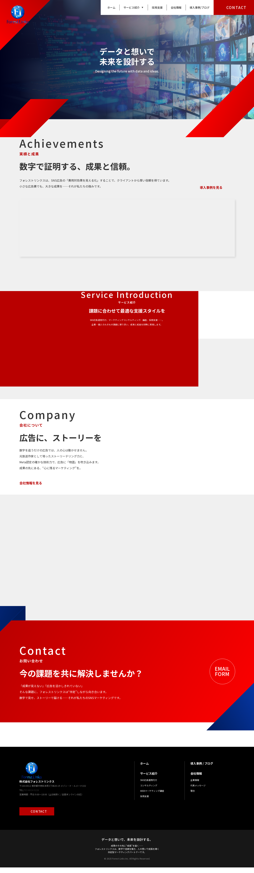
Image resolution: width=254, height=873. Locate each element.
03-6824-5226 (32, 795)
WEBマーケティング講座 (152, 796)
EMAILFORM (222, 677)
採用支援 (157, 7)
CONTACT (236, 7)
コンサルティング (148, 790)
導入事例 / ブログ (201, 769)
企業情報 (194, 785)
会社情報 (176, 7)
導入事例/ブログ (199, 7)
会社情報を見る (30, 483)
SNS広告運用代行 (148, 785)
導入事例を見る (211, 187)
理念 (192, 796)
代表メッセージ (198, 790)
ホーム (111, 7)
